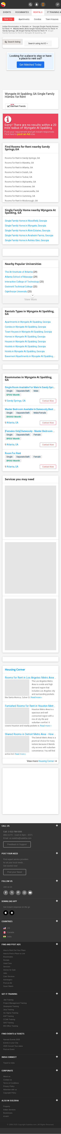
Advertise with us (10, 1090)
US (6, 928)
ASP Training (8, 1016)
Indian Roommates (10, 27)
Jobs (5, 973)
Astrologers (7, 980)
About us (6, 1077)
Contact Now (48, 401)
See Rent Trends (16, 105)
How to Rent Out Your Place (14, 950)
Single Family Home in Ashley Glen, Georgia (27, 240)
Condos (37, 19)
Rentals (38, 12)
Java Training (8, 1010)
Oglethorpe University (18, 291)
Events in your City (10, 1043)
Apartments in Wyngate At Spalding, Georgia (28, 322)
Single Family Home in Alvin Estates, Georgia (27, 230)
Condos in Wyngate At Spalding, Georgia (25, 327)
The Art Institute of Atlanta (21, 272)
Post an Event (8, 1049)
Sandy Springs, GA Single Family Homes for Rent (23, 31)
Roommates (22, 12)
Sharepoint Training (11, 1006)
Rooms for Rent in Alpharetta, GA (20, 181)
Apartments (24, 19)
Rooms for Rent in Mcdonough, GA (21, 200)
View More (30, 299)
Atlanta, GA (12, 422)
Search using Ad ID (38, 43)
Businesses (7, 1113)
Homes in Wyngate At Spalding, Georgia (25, 336)
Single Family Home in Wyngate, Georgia (25, 225)
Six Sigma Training (10, 1013)
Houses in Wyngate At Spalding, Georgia (25, 341)
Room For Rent (13, 453)
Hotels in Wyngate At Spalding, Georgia (25, 351)
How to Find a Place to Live (14, 954)
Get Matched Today (30, 64)
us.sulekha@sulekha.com (20, 838)
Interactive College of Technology (24, 282)
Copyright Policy (9, 1093)
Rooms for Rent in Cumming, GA (20, 196)
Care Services (8, 977)
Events (7, 12)
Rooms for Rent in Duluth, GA (18, 172)
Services (6, 967)
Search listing (12, 42)
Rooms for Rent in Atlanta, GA (19, 167)
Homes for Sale (9, 970)
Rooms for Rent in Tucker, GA (18, 177)
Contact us (7, 1080)
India (7, 937)
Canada (8, 932)
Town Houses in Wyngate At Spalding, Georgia (28, 332)
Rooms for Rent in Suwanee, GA (20, 186)
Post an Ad (7, 983)
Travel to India (8, 1063)
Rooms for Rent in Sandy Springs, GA (22, 158)
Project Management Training (15, 1003)
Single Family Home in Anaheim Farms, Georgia (29, 235)
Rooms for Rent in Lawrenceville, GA (22, 191)
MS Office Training (10, 1026)
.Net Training (8, 1000)
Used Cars (7, 963)
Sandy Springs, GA (16, 400)
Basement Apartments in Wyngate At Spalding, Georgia (30, 356)
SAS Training (8, 1023)
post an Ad (23, 134)
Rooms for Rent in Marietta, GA (19, 163)
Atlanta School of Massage (21, 277)
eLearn (6, 1116)
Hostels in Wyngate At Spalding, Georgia (25, 346)
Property (6, 1107)
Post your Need (14, 872)
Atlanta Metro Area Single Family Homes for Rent (34, 29)
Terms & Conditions (11, 1083)
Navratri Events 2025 (11, 1040)
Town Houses (52, 19)
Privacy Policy (8, 1086)
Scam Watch (8, 986)
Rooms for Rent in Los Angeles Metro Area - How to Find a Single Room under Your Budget (30, 677)
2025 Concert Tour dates (13, 1046)
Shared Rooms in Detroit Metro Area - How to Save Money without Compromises (30, 734)
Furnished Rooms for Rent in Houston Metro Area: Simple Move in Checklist (30, 705)
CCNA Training (9, 1020)
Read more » (36, 697)
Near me (8, 19)
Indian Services (9, 1110)
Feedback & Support (17, 844)
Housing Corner (15, 669)
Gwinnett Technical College (21, 286)
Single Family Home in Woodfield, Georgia (26, 221)
